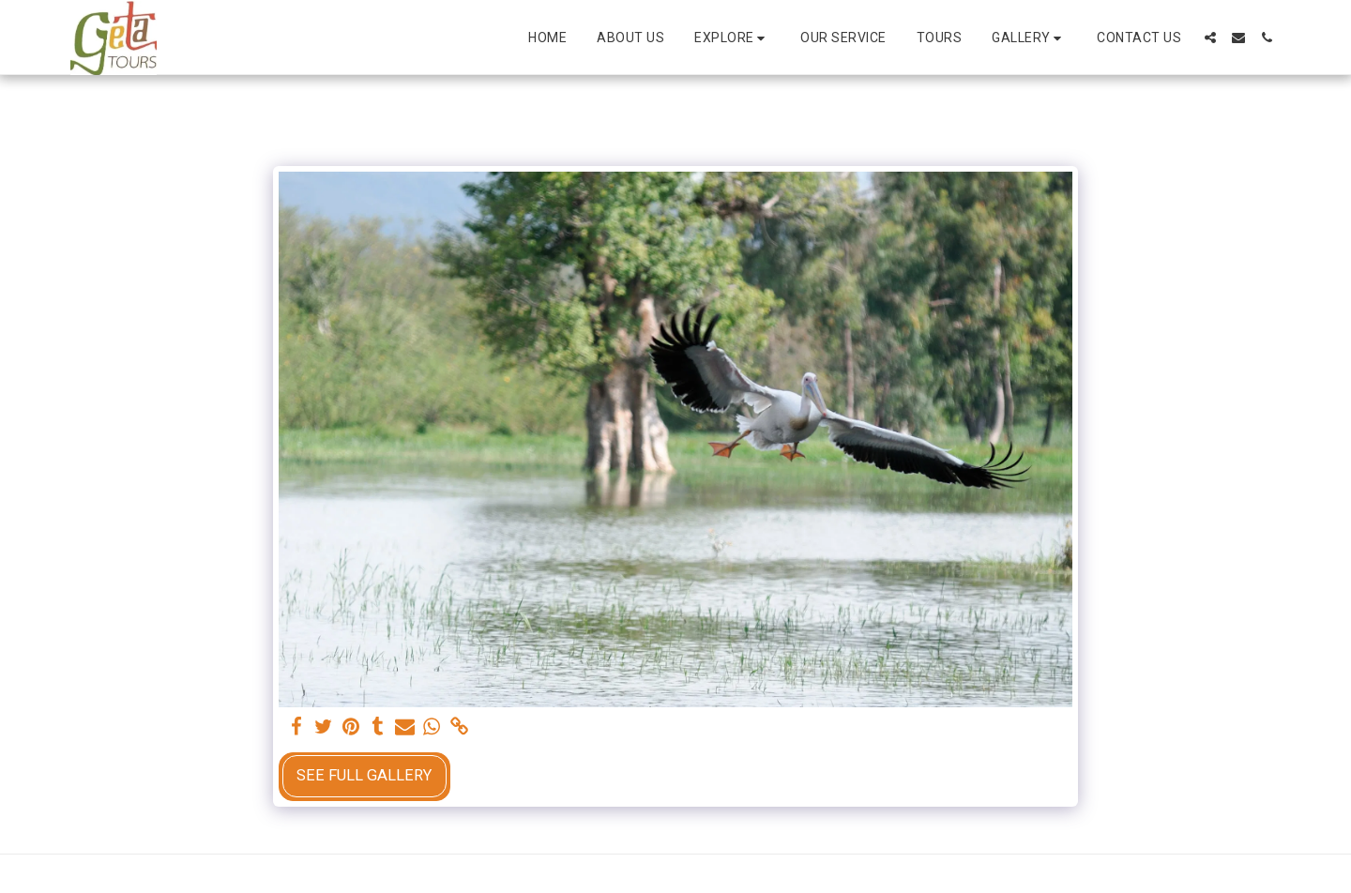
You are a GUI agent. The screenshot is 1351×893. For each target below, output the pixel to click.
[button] (732, 38)
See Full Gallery (364, 775)
